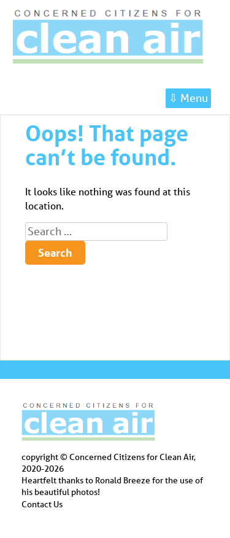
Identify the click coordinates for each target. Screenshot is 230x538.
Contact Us (42, 504)
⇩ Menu (188, 97)
